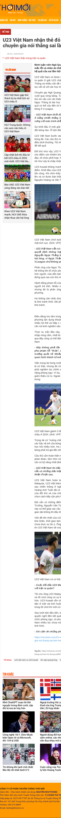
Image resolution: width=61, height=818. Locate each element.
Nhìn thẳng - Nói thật (27, 20)
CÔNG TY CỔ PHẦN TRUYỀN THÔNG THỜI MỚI (22, 789)
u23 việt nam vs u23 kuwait (26, 660)
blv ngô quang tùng (49, 660)
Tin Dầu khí (42, 20)
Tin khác (8, 674)
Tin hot (13, 20)
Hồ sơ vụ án (53, 20)
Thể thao (5, 32)
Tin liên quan (10, 70)
